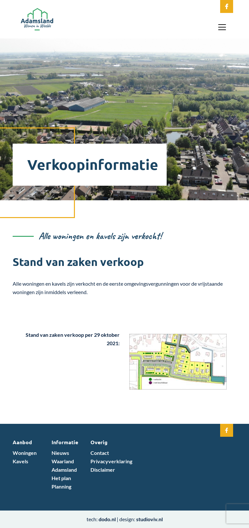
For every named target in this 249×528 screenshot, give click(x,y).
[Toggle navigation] (222, 27)
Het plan (61, 478)
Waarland (63, 461)
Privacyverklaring (111, 461)
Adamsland (64, 470)
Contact (99, 453)
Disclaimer (102, 470)
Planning (61, 486)
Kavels (20, 461)
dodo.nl (107, 519)
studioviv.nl (149, 519)
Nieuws (60, 453)
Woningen (25, 453)
